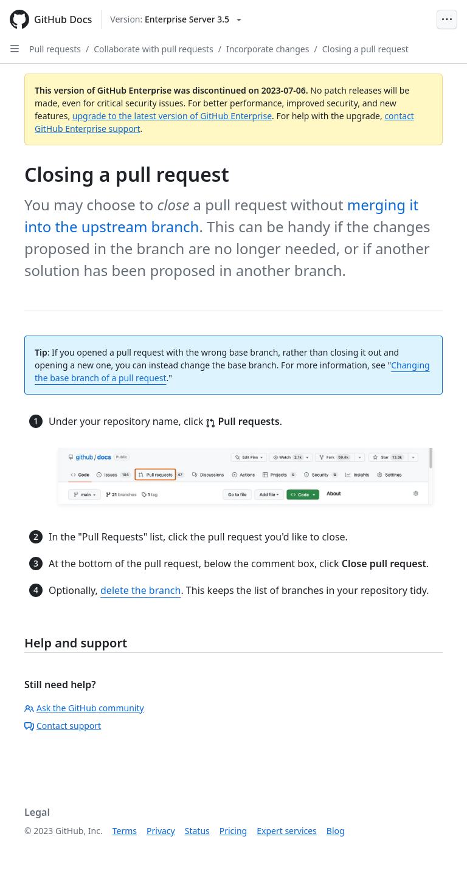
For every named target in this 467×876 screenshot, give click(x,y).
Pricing (233, 830)
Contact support (62, 725)
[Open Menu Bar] (447, 19)
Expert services (287, 830)
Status (197, 830)
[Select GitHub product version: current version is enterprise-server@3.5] (175, 19)
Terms (124, 830)
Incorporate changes (268, 49)
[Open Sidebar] (14, 48)
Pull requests (55, 49)
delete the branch (140, 590)
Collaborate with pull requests (153, 49)
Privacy (161, 830)
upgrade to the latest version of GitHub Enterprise (172, 116)
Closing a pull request (365, 49)
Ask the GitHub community (84, 708)
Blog (336, 830)
